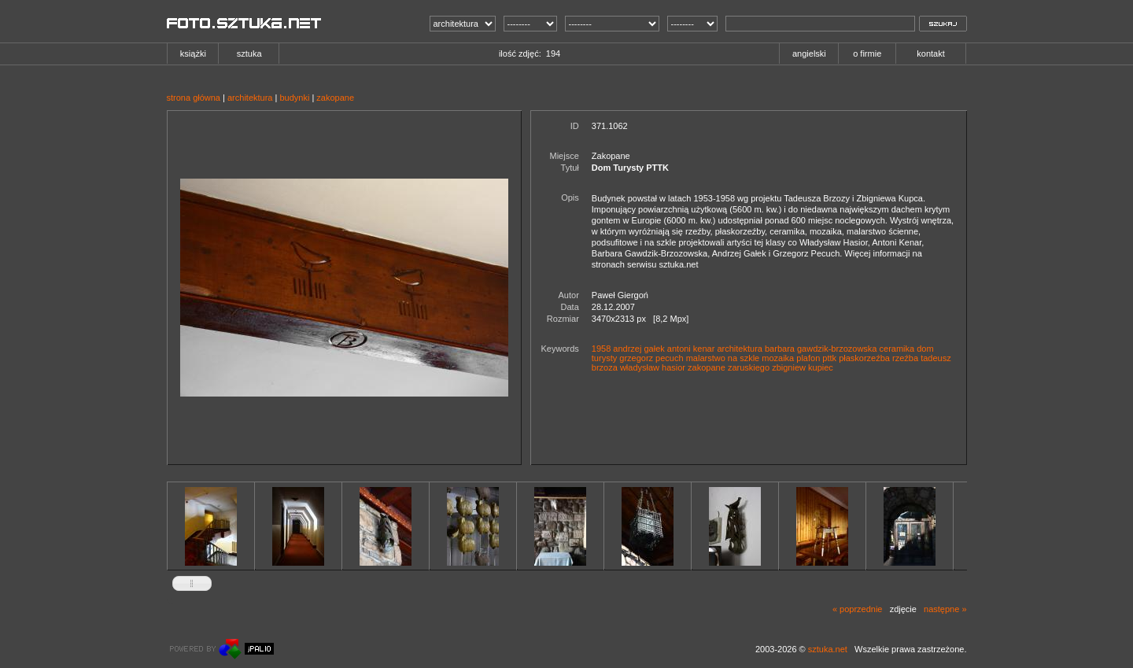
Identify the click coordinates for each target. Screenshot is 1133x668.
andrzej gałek (638, 348)
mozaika (778, 358)
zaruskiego (748, 367)
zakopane (335, 97)
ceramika (897, 348)
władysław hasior (652, 367)
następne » (945, 609)
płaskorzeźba (864, 358)
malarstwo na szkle (723, 358)
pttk (829, 358)
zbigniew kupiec (802, 367)
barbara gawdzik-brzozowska (821, 348)
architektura (249, 97)
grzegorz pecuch (651, 358)
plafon (808, 358)
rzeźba (905, 358)
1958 (601, 348)
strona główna (194, 97)
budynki (294, 97)
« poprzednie (857, 609)
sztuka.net (827, 649)
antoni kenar (691, 348)
